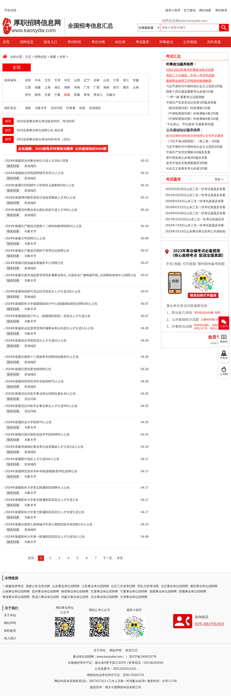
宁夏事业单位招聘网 (133, 591)
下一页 (107, 558)
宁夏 (57, 94)
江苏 (116, 80)
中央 (38, 80)
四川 (116, 87)
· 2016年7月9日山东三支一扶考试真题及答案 (194, 225)
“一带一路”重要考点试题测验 (185, 97)
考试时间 (74, 42)
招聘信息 (26, 42)
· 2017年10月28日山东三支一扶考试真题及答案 (194, 220)
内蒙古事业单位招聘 (74, 597)
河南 (77, 87)
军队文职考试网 (148, 586)
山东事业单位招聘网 (65, 586)
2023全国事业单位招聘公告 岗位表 (40, 130)
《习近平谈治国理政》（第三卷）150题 (191, 141)
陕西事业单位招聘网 (74, 591)
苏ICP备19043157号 (143, 656)
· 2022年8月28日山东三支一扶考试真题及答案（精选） (195, 189)
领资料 (224, 341)
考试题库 (142, 42)
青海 (87, 94)
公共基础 (190, 42)
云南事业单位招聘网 (16, 591)
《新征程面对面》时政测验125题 (188, 108)
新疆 (53, 56)
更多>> (219, 179)
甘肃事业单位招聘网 (104, 591)
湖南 (67, 87)
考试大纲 (98, 42)
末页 (120, 558)
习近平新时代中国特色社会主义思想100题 (194, 86)
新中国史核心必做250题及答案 (186, 157)
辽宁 (87, 80)
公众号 (224, 326)
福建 (38, 87)
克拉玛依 (57, 108)
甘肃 (48, 94)
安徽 (136, 80)
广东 (87, 87)
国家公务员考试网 (38, 586)
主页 (28, 56)
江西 (28, 87)
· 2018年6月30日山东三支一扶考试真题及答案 (195, 213)
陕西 (38, 94)
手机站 (224, 358)
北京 (48, 80)
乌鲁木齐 (41, 108)
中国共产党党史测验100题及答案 (188, 152)
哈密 (82, 108)
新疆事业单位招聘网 (163, 591)
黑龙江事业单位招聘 (45, 597)
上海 (48, 87)
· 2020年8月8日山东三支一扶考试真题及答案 (194, 201)
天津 (57, 80)
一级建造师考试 (13, 586)
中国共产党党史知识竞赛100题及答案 (191, 102)
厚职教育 (221, 10)
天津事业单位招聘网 (133, 597)
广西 (97, 87)
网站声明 (10, 623)
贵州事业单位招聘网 (45, 591)
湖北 (57, 87)
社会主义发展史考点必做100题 (186, 168)
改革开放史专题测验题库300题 (186, 163)
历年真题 (214, 42)
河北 (67, 80)
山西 (77, 80)
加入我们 (10, 638)
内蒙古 (110, 94)
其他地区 (95, 108)
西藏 (77, 94)
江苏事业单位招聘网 (95, 586)
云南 (136, 87)
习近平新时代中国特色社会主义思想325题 (194, 146)
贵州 (28, 94)
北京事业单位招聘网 (174, 586)
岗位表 (120, 42)
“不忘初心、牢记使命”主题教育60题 (189, 124)
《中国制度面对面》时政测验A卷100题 (192, 113)
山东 (106, 80)
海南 (106, 87)
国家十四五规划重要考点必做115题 (189, 91)
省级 (28, 108)
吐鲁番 (70, 108)
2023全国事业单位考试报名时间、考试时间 (46, 121)
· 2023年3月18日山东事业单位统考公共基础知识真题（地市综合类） (195, 232)
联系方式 (131, 650)
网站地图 (205, 10)
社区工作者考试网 (123, 586)
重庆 (126, 87)
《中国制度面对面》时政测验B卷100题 (192, 118)
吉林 (97, 80)
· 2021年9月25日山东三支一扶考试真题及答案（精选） (195, 195)
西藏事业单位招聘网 (192, 591)
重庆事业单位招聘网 (203, 586)
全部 (62, 56)
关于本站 (10, 615)
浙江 (126, 80)
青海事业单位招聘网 (16, 597)
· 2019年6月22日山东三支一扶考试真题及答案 (195, 207)
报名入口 (50, 42)
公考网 (224, 374)
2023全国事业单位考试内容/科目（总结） (44, 139)
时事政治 (166, 42)
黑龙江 (98, 94)
